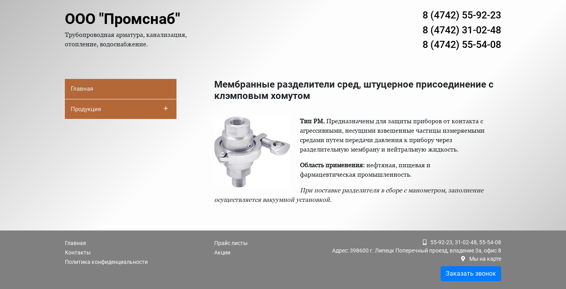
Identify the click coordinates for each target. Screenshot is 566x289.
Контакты (78, 252)
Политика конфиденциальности (106, 262)
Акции (222, 252)
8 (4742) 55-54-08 (462, 44)
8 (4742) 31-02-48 (462, 30)
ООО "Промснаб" (122, 18)
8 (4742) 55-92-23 (462, 15)
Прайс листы (231, 243)
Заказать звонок (471, 273)
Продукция (119, 108)
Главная (82, 88)
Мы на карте (485, 259)
